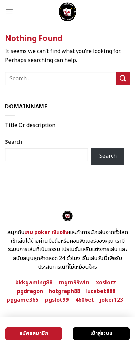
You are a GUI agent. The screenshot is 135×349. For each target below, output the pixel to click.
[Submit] (123, 78)
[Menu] (9, 11)
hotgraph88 (64, 291)
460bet (84, 300)
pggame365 (22, 300)
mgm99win (74, 283)
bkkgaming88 (33, 283)
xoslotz (106, 283)
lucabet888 (100, 291)
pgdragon (30, 291)
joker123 (111, 300)
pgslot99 (57, 300)
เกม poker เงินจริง (46, 232)
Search (13, 142)
